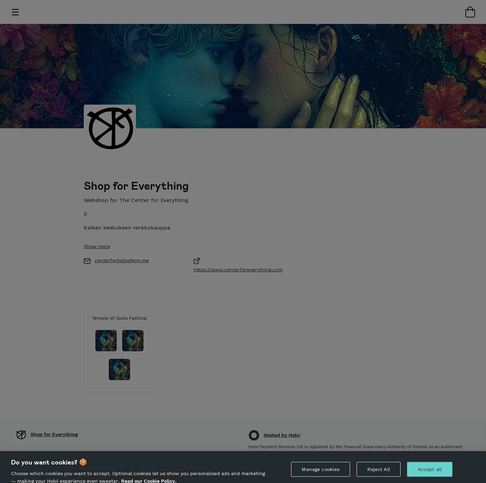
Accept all (430, 471)
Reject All (378, 471)
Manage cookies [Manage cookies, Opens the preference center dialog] (320, 471)
